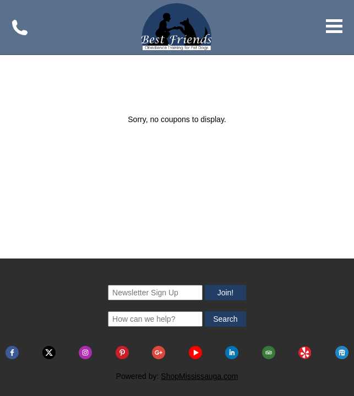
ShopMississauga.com (199, 287)
